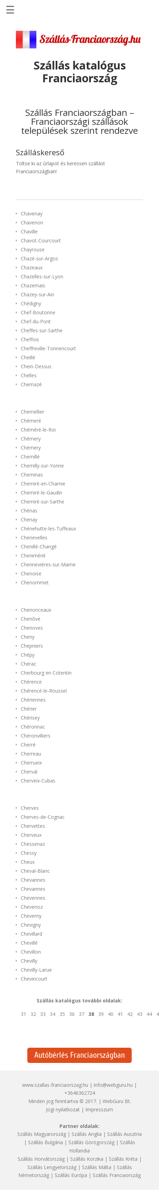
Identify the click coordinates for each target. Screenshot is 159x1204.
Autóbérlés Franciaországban (79, 1055)
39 (101, 1014)
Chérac (28, 663)
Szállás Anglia (87, 1134)
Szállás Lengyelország (51, 1167)
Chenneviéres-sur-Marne (48, 564)
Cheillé (28, 357)
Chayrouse (33, 249)
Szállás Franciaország (117, 1175)
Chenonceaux (36, 609)
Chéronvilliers (35, 735)
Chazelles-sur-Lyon (42, 276)
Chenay (29, 519)
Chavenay (32, 213)
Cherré (28, 744)
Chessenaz (33, 844)
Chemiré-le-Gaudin (41, 492)
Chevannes (33, 880)
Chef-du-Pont (36, 321)
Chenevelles (34, 537)
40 (110, 1014)
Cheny (28, 636)
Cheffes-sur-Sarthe (42, 330)
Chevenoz (32, 907)
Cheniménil (33, 555)
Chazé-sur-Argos (39, 258)
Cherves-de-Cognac (43, 817)
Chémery (31, 438)
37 (81, 1014)
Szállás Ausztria (124, 1134)
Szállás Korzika (86, 1159)
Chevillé (29, 942)
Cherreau (31, 753)
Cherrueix (31, 762)
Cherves (30, 808)
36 (72, 1014)
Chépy (28, 654)
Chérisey (30, 717)
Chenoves (32, 627)
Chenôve (30, 618)
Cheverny (31, 916)
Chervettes (33, 826)
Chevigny (31, 924)
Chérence (31, 681)
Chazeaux (32, 267)
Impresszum (99, 1109)
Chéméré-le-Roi (38, 429)
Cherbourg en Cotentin (46, 672)
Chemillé (30, 456)
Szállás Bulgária (45, 1142)
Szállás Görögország (91, 1142)
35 (62, 1014)
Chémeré (31, 420)
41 (120, 1014)
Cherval (29, 771)
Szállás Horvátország (41, 1159)
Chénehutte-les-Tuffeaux (48, 528)
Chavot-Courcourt (41, 240)
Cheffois (30, 339)
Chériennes (33, 699)
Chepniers (32, 645)
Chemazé (31, 384)
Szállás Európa (71, 1175)
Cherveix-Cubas (38, 780)
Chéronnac (33, 726)
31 (23, 1014)
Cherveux (31, 835)
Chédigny (31, 303)
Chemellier (32, 411)
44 (149, 1014)
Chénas (29, 510)
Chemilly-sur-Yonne (42, 465)
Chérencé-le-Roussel (44, 690)
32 (33, 1014)
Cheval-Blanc (35, 871)
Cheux (28, 862)
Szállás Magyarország (41, 1134)
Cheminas (32, 474)
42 (130, 1014)
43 (139, 1014)
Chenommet (35, 582)
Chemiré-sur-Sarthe (42, 501)
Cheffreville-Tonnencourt (48, 348)
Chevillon (31, 951)
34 (52, 1014)
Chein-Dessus (36, 366)
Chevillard (31, 933)
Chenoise (31, 573)
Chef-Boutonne (38, 312)
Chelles (29, 375)
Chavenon (32, 222)
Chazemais (33, 285)
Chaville (29, 231)
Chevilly (29, 960)
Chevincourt (34, 978)
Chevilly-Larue (36, 969)
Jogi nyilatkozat (63, 1109)
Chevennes (33, 898)
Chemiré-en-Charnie (43, 483)
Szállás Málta (96, 1167)
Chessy (29, 853)
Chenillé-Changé (39, 546)
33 (43, 1014)
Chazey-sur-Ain (37, 294)
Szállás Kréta (123, 1159)
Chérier (29, 708)
